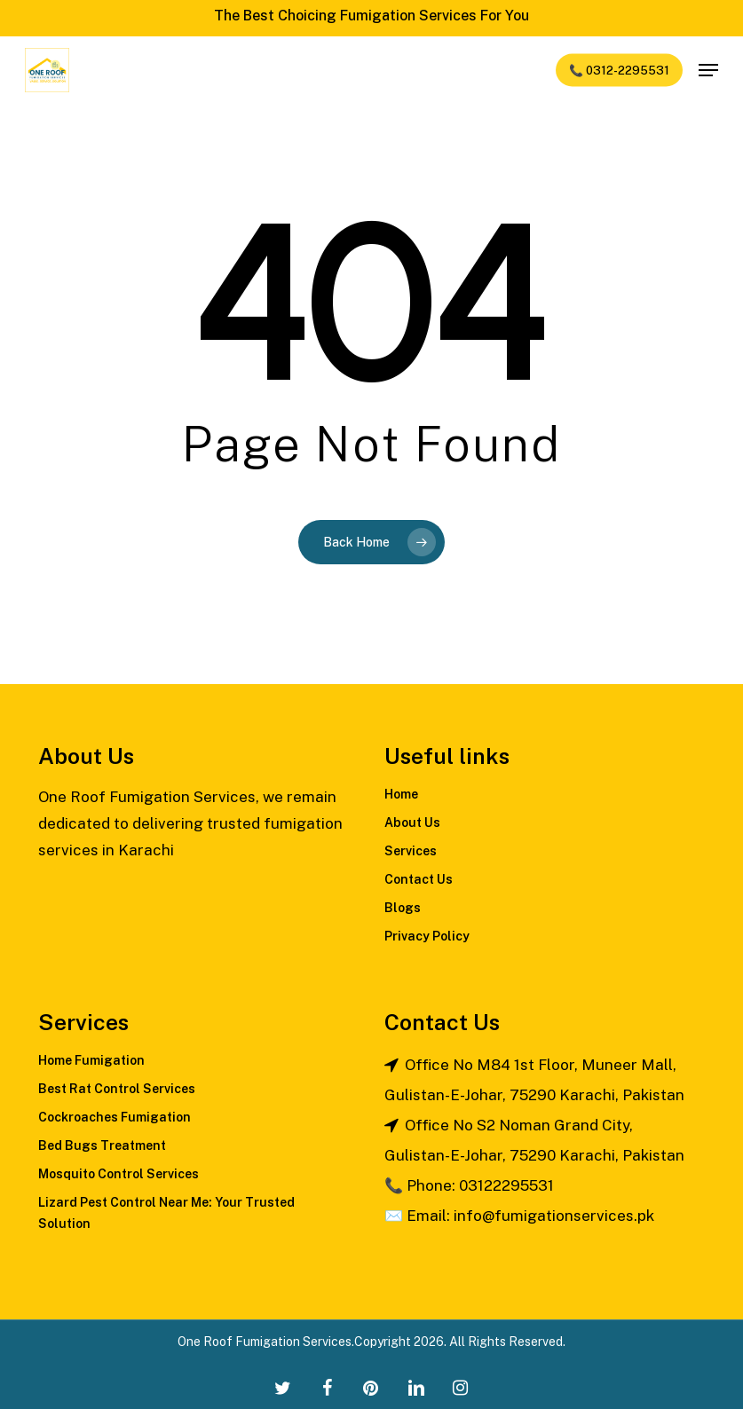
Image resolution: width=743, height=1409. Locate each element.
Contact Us (418, 879)
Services (410, 851)
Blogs (402, 908)
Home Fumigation (91, 1060)
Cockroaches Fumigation (114, 1117)
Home (401, 794)
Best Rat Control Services (116, 1089)
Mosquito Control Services (118, 1174)
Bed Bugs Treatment (102, 1145)
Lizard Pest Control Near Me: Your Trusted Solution (166, 1213)
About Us (412, 822)
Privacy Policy (427, 936)
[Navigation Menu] (708, 70)
